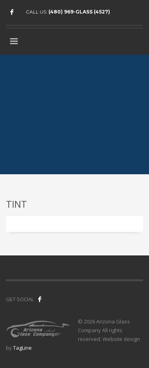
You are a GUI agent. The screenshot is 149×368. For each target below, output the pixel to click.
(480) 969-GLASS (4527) (79, 12)
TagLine (22, 347)
